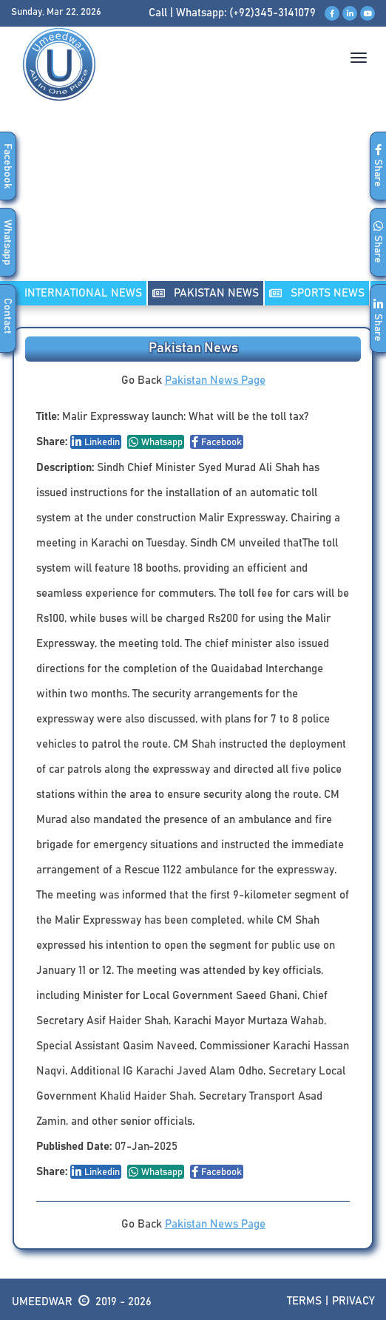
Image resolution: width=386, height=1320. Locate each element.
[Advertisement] (193, 206)
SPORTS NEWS (317, 293)
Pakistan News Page (215, 380)
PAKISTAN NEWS (205, 293)
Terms (304, 1301)
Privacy (353, 1301)
